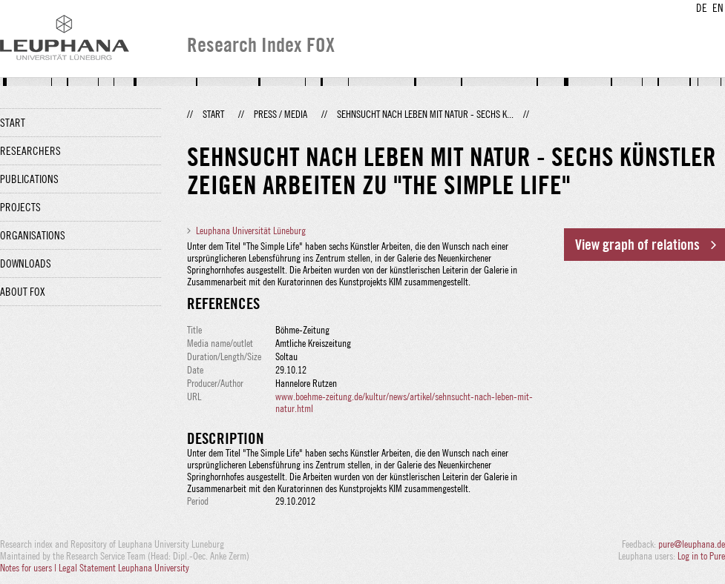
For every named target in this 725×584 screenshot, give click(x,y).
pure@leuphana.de (691, 544)
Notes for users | (29, 568)
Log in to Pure (701, 556)
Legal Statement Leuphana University (124, 568)
